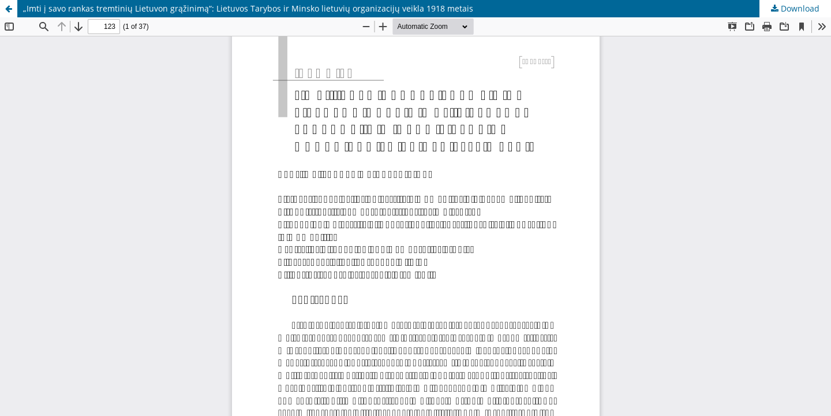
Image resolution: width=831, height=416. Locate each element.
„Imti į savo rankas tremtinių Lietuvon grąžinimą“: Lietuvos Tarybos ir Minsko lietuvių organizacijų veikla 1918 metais (248, 8)
